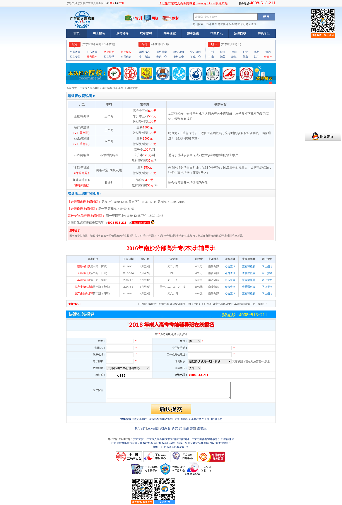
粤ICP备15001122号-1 (120, 439)
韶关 (222, 56)
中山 (211, 56)
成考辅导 (122, 33)
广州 (211, 51)
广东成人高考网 (88, 88)
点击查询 (230, 266)
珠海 (234, 56)
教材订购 (178, 51)
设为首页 (140, 428)
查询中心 (161, 56)
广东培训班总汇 (231, 44)
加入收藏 (152, 428)
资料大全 (178, 56)
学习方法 (144, 56)
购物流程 (189, 428)
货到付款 (202, 428)
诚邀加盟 (165, 428)
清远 (268, 51)
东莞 (245, 51)
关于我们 (177, 428)
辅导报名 (144, 51)
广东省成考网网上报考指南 (98, 44)
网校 (154, 18)
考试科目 (223, 24)
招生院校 (240, 33)
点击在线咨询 (141, 222)
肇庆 (245, 56)
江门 (256, 56)
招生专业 (75, 56)
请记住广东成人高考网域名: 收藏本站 (193, 3)
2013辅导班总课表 (112, 88)
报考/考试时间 (237, 24)
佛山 (234, 51)
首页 (77, 33)
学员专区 (264, 33)
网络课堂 (169, 33)
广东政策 (92, 51)
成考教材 (146, 33)
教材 (175, 18)
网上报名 (99, 33)
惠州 (256, 51)
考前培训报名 (160, 44)
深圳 (222, 51)
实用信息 (126, 56)
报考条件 (212, 24)
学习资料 (195, 51)
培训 (138, 18)
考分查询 (251, 24)
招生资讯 (216, 33)
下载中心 (195, 56)
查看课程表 (248, 266)
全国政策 (75, 51)
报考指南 (193, 33)
